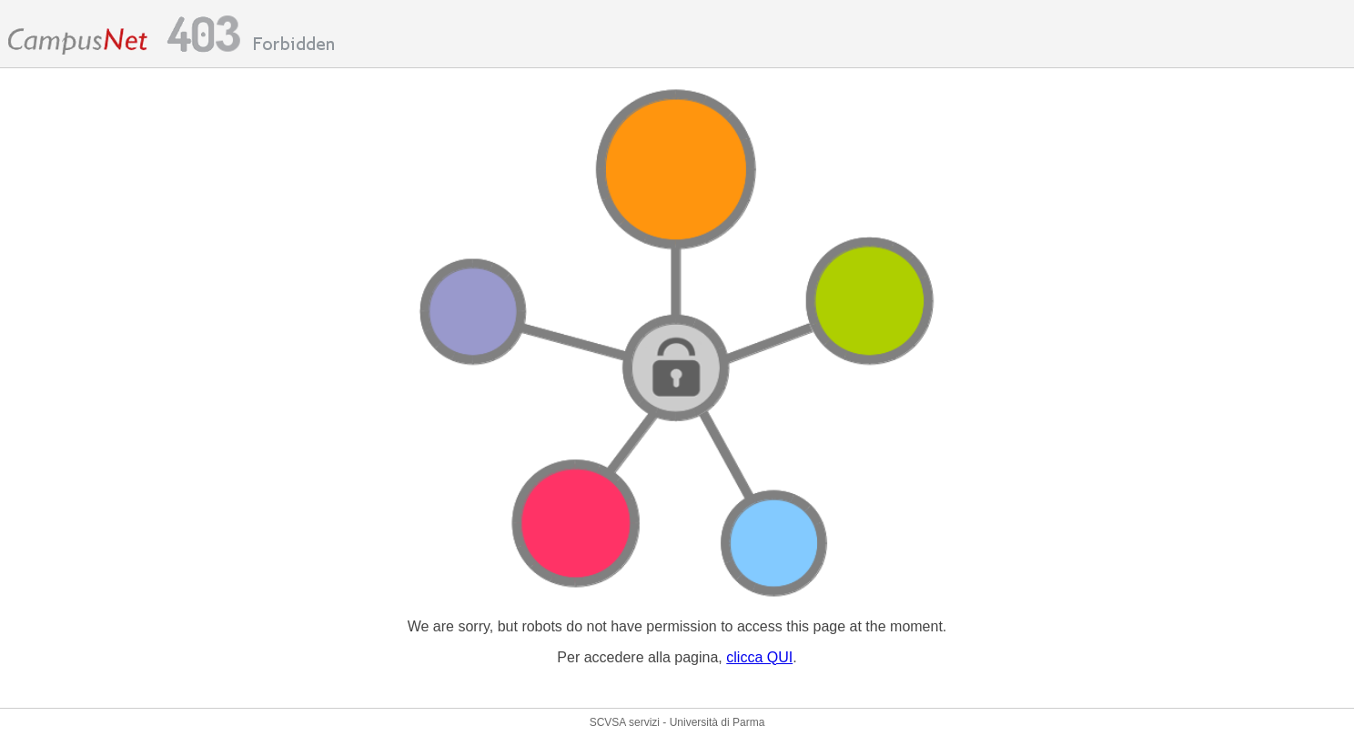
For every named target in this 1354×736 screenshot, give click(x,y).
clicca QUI (759, 657)
